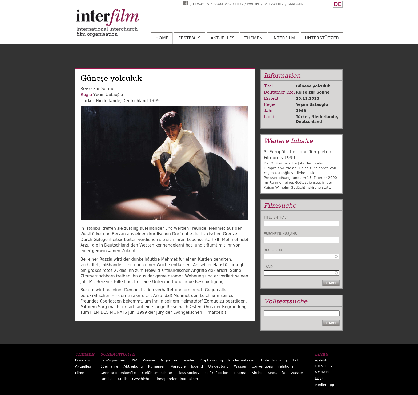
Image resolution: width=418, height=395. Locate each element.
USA (134, 360)
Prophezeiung (211, 360)
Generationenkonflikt (118, 373)
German (337, 3)
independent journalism (177, 379)
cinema (240, 373)
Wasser (149, 360)
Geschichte (141, 379)
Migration (169, 360)
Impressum (296, 4)
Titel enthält (276, 217)
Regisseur (273, 250)
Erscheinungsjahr (280, 234)
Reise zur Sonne (313, 92)
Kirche (257, 373)
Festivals (189, 38)
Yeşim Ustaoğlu (108, 94)
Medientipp (324, 385)
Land (268, 267)
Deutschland (135, 100)
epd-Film (322, 360)
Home (161, 38)
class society (188, 373)
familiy (188, 360)
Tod (295, 360)
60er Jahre (109, 366)
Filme (79, 373)
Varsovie (178, 366)
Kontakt (253, 4)
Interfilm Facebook (186, 3)
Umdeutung (218, 366)
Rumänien (156, 366)
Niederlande (108, 100)
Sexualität (276, 373)
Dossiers (82, 360)
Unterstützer (322, 38)
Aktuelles (223, 38)
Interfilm (283, 38)
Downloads (222, 4)
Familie (106, 379)
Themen (253, 38)
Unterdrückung (274, 360)
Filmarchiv (201, 4)
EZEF (319, 378)
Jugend (197, 366)
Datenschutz (274, 4)
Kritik (122, 379)
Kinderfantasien (242, 360)
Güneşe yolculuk (313, 86)
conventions (262, 366)
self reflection (216, 373)
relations (285, 366)
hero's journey (112, 360)
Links (239, 4)
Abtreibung (133, 366)
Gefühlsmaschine (157, 373)
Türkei (87, 100)
